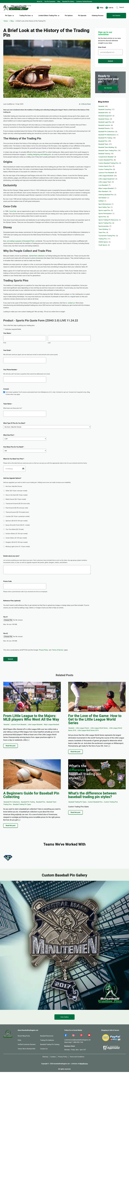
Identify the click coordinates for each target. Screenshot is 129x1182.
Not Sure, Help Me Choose (14, 486)
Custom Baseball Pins (106, 160)
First (4, 343)
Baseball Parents (104, 128)
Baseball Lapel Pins (105, 122)
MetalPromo (83, 1064)
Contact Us (44, 1049)
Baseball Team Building (106, 147)
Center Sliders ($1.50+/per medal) (16, 538)
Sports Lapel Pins (104, 210)
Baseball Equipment (105, 116)
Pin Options (69, 15)
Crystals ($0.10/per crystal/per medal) (18, 516)
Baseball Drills (103, 112)
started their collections (37, 256)
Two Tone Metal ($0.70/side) (15, 529)
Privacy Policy (43, 650)
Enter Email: (102, 47)
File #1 (5, 617)
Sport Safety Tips (104, 207)
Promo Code (7, 581)
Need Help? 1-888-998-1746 (73, 1042)
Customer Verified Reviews (84, 1)
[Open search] (120, 7)
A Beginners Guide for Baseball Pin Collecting (31, 795)
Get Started (116, 15)
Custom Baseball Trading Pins (108, 163)
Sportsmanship (104, 226)
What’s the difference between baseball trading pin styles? (92, 795)
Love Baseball (103, 185)
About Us (39, 1)
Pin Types (8, 15)
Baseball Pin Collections (107, 131)
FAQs (19, 1040)
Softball (101, 201)
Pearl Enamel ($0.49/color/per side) (17, 508)
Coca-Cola (12, 211)
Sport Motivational (105, 204)
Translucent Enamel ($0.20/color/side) (18, 503)
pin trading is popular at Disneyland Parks (21, 241)
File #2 (5, 633)
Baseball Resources (46, 1036)
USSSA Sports (103, 242)
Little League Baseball (106, 176)
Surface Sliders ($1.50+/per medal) (17, 533)
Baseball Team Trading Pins (108, 150)
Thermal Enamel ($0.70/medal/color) (17, 512)
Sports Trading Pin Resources (108, 220)
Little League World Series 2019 (88, 730)
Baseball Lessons (104, 125)
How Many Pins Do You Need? (13, 447)
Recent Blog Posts (24, 1036)
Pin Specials (82, 15)
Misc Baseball (103, 191)
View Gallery (64, 1017)
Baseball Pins (103, 141)
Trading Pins (103, 239)
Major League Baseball (106, 188)
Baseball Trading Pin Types (22, 804)
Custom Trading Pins (105, 169)
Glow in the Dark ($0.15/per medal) (16, 495)
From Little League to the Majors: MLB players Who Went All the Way (31, 717)
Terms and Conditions (77, 1057)
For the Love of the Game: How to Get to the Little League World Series (94, 719)
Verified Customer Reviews (27, 1044)
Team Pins (102, 232)
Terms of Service (57, 650)
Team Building (103, 229)
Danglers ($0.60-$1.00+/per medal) (17, 542)
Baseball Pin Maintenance (107, 135)
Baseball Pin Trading (105, 138)
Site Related (102, 198)
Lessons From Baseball (106, 172)
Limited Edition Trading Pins (47, 15)
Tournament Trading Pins (107, 236)
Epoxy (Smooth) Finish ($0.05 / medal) (18, 525)
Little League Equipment (107, 179)
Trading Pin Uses (25, 15)
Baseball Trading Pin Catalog (49, 1044)
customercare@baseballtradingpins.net (77, 1040)
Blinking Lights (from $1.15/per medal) (18, 546)
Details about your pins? (11, 556)
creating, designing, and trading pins (39, 154)
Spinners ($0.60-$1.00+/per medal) (16, 521)
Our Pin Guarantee (49, 1)
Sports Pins (102, 217)
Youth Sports (103, 245)
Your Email (7, 350)
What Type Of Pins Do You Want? (14, 423)
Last (49, 343)
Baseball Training (104, 154)
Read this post (10, 746)
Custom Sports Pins (105, 166)
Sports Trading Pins (105, 223)
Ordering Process (97, 15)
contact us (71, 303)
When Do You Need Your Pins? (13, 459)
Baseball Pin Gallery (68, 1)
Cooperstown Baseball (106, 157)
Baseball (101, 106)
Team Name (7, 404)
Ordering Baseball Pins (106, 195)
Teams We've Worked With (26, 1049)
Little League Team (105, 182)
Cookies (53, 1057)
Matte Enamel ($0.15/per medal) (16, 499)
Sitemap (45, 1057)
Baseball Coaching (105, 109)
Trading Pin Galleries (47, 1040)
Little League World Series (99, 728)
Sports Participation (105, 213)
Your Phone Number (10, 370)
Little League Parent (82, 728)
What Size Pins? (9, 435)
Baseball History (104, 119)
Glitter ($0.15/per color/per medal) (16, 491)
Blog (59, 1)
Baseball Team (103, 144)
